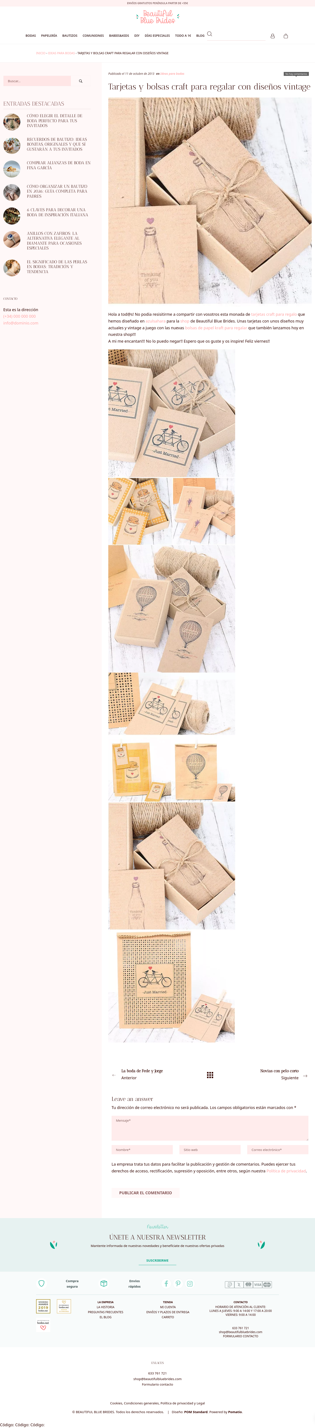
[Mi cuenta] (272, 35)
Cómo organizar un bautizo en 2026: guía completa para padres (57, 191)
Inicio (41, 53)
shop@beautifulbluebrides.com (240, 1332)
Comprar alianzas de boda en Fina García (59, 165)
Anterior (149, 1074)
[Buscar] (81, 81)
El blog (105, 1317)
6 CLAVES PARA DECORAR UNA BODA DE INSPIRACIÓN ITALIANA (57, 212)
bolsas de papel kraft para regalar (216, 327)
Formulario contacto (157, 1384)
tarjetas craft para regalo (274, 314)
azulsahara (156, 321)
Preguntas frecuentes (105, 1312)
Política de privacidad (286, 1170)
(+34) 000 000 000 (19, 316)
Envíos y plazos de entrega (167, 1312)
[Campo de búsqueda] (37, 81)
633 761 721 (240, 1328)
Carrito (168, 1317)
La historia (105, 1307)
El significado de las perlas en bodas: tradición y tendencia (57, 266)
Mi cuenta (168, 1307)
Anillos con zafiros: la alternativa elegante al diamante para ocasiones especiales (54, 241)
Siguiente (271, 1074)
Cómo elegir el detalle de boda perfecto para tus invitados (54, 120)
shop (184, 321)
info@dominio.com (20, 323)
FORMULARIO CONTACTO (240, 1336)
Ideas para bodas (61, 53)
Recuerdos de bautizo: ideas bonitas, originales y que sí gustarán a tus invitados (57, 144)
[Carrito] (286, 35)
